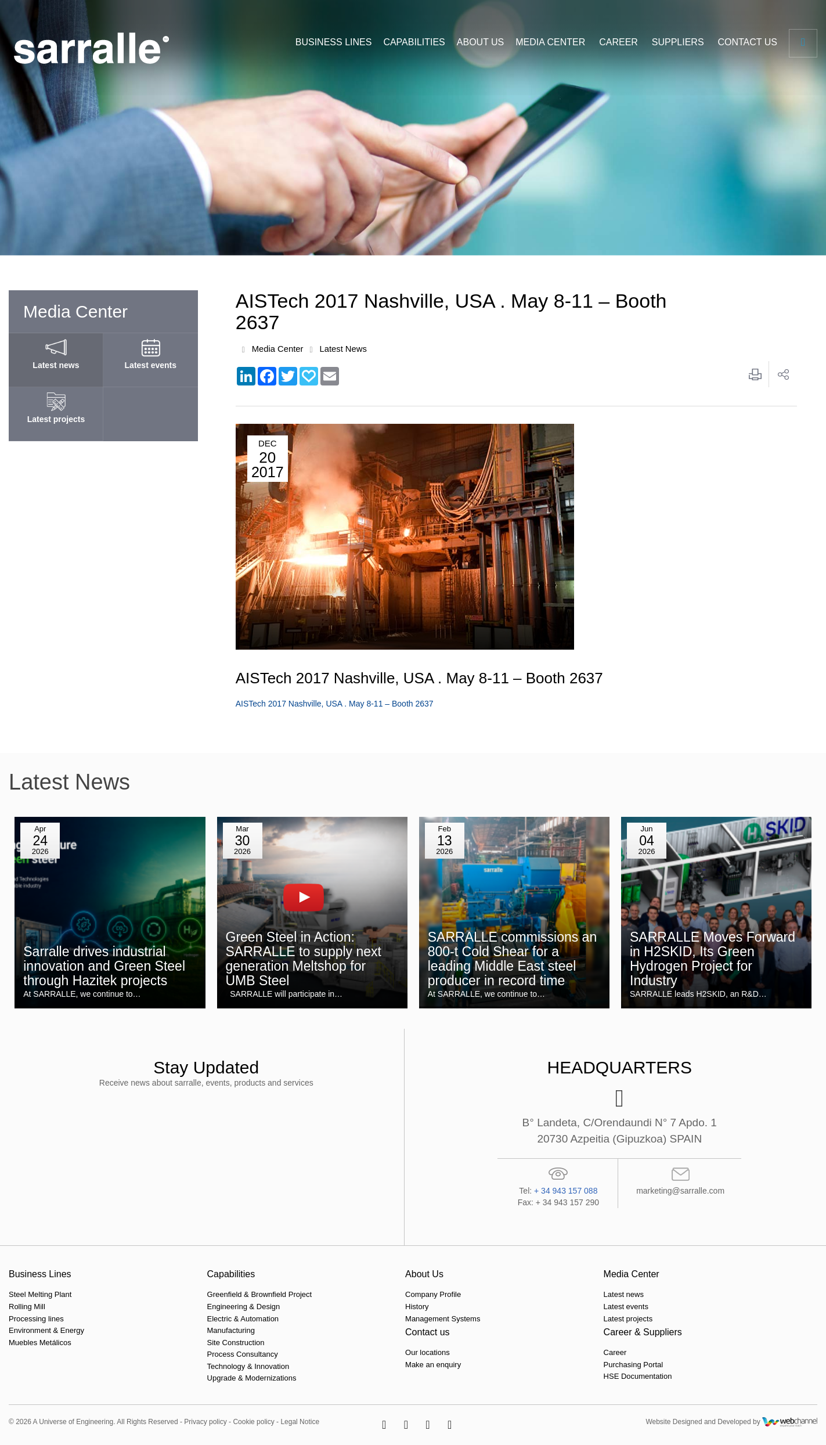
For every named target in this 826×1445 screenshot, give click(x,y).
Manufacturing (162, 1330)
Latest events (419, 1306)
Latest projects (421, 1318)
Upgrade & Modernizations (183, 1378)
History (279, 1306)
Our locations (548, 1295)
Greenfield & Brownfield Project (190, 1295)
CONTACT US (747, 42)
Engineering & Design (174, 1306)
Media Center (278, 349)
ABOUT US (480, 42)
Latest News (344, 349)
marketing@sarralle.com (680, 1190)
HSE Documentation (689, 1318)
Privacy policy (205, 1422)
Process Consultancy (173, 1354)
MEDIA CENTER (550, 42)
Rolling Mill (27, 1306)
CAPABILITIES (414, 42)
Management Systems (305, 1318)
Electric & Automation (174, 1318)
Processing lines (36, 1318)
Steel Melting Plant (40, 1295)
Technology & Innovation (179, 1366)
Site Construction (167, 1342)
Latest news (417, 1295)
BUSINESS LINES (333, 42)
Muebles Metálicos (40, 1342)
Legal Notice (299, 1422)
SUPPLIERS (678, 42)
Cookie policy (253, 1422)
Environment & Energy (46, 1330)
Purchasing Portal (685, 1306)
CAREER (618, 42)
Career (667, 1295)
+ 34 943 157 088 (565, 1190)
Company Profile (295, 1295)
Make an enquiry (554, 1306)
